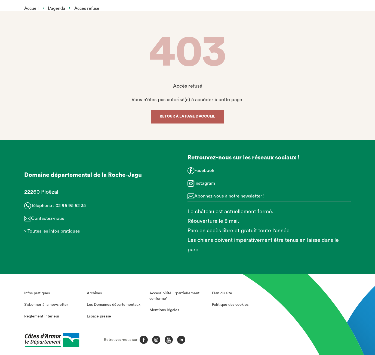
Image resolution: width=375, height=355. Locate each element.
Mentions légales (164, 310)
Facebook (204, 170)
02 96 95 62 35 (71, 205)
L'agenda (56, 8)
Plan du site (222, 293)
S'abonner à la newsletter (46, 305)
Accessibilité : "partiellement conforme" (174, 296)
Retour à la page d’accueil (187, 116)
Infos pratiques (37, 293)
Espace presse (99, 316)
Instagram (204, 183)
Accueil (31, 8)
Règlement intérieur (41, 316)
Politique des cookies (230, 305)
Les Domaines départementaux (113, 305)
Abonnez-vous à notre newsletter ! (229, 196)
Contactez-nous (47, 218)
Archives (94, 293)
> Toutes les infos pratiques (52, 231)
